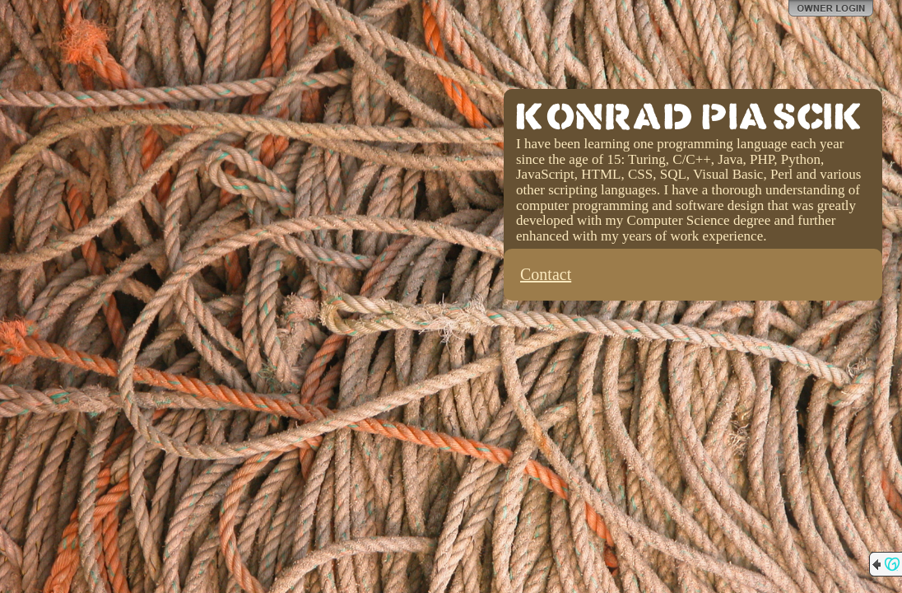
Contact (545, 274)
